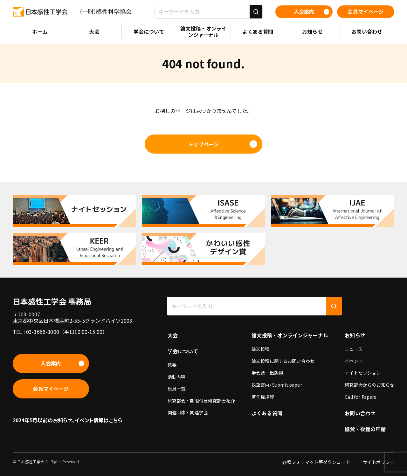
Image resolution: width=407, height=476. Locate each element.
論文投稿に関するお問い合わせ (283, 361)
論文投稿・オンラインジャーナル (290, 335)
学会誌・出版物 (267, 372)
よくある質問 (267, 413)
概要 (172, 365)
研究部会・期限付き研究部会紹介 (201, 400)
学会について (183, 351)
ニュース (353, 349)
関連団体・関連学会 (188, 412)
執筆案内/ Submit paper (277, 385)
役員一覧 (177, 388)
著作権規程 (263, 397)
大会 (173, 335)
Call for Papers (360, 397)
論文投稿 (261, 349)
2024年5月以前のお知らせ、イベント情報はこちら (67, 420)
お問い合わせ (360, 413)
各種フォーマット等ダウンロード (316, 462)
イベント (354, 361)
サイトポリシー (378, 462)
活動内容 (177, 377)
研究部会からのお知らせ (369, 385)
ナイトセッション (363, 372)
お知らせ (355, 335)
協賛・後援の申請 (365, 429)
